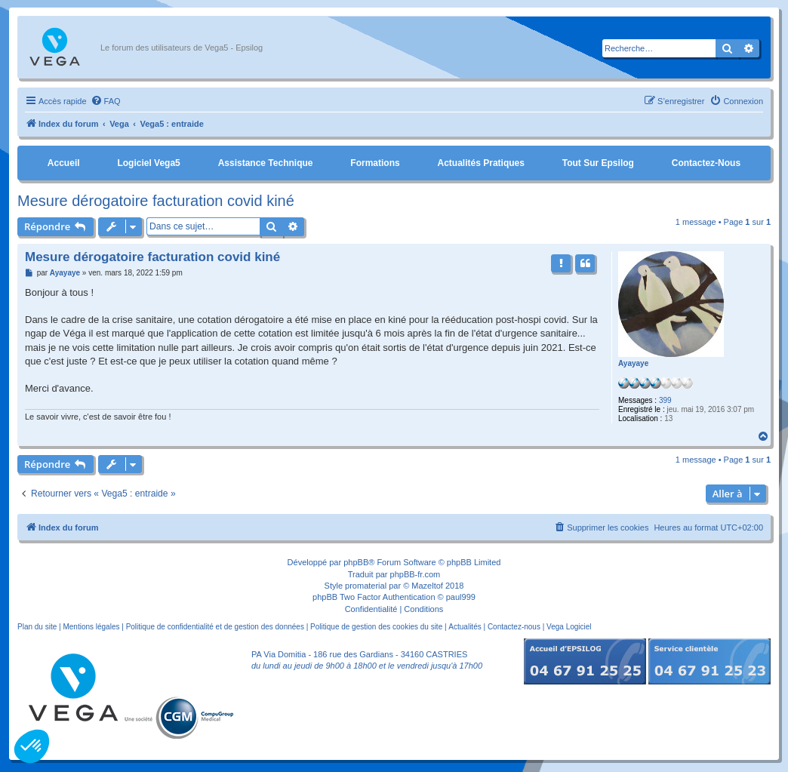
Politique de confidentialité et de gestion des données (215, 627)
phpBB (355, 562)
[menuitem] (106, 101)
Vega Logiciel (569, 627)
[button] (32, 746)
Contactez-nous (706, 163)
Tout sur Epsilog (598, 163)
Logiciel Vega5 (148, 163)
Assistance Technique (265, 163)
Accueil (64, 163)
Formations (374, 163)
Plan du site (37, 627)
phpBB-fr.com (415, 574)
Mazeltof (427, 585)
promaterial (365, 585)
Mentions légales (91, 627)
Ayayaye (633, 363)
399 (665, 400)
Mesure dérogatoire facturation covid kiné (155, 200)
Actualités (464, 627)
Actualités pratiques (481, 163)
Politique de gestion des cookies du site (376, 627)
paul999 (461, 596)
